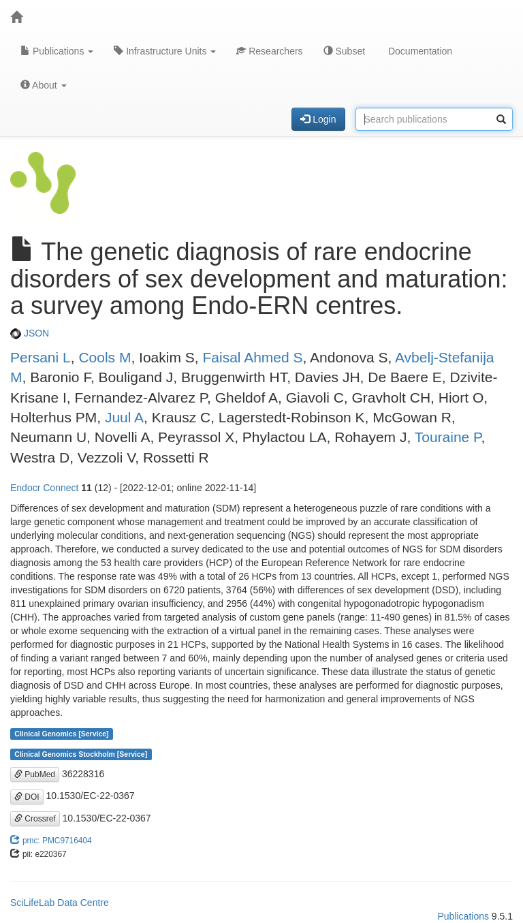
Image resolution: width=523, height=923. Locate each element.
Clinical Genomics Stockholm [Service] (80, 754)
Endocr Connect (44, 487)
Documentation (418, 51)
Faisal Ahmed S (252, 357)
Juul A (124, 417)
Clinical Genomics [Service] (61, 734)
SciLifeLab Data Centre (59, 902)
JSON (29, 333)
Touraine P (448, 437)
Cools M (104, 357)
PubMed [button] (34, 774)
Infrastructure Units (165, 51)
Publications (56, 51)
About (43, 85)
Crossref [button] (35, 819)
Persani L (40, 357)
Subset (344, 51)
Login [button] (318, 119)
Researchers (269, 51)
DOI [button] (26, 797)
